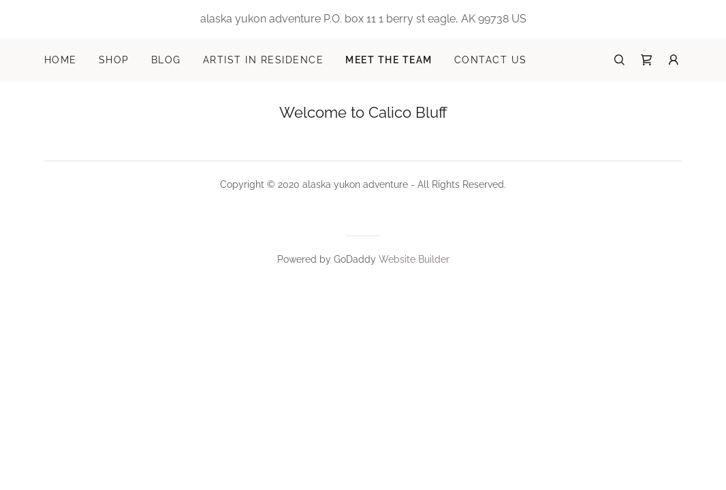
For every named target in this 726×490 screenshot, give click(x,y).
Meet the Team (388, 59)
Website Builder (414, 259)
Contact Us (490, 59)
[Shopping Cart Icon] (646, 60)
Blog (166, 59)
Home (60, 59)
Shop (114, 59)
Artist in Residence (263, 59)
